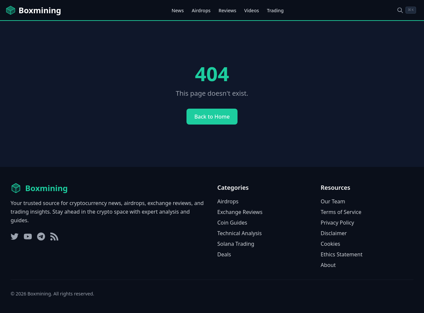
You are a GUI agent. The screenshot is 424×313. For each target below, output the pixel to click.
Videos (251, 10)
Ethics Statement (341, 254)
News (178, 10)
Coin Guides (232, 222)
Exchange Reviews (239, 212)
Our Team (333, 201)
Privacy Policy (337, 222)
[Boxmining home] (33, 10)
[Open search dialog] (406, 10)
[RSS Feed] (54, 236)
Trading (275, 10)
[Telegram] (41, 236)
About (328, 265)
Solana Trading (235, 243)
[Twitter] (15, 236)
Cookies (330, 243)
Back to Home (212, 116)
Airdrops (201, 10)
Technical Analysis (239, 233)
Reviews (228, 10)
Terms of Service (341, 212)
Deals (224, 254)
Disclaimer (334, 233)
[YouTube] (28, 236)
